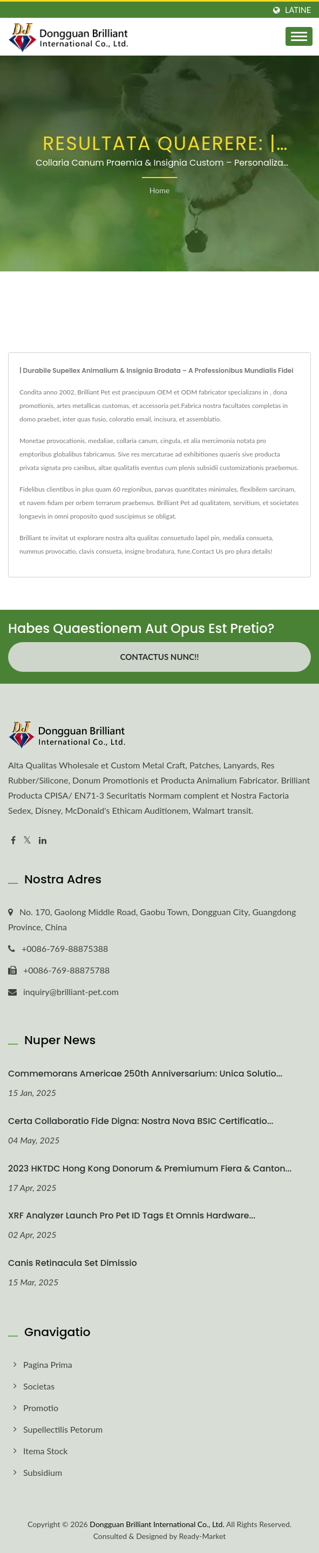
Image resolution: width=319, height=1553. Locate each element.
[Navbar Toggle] (299, 36)
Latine (298, 10)
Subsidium (42, 1472)
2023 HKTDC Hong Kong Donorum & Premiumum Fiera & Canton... (149, 1168)
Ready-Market (202, 1536)
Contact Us (207, 551)
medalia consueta (247, 538)
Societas (39, 1386)
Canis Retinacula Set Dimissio (72, 1263)
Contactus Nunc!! (159, 657)
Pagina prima (47, 1364)
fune (183, 551)
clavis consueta (100, 551)
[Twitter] (27, 840)
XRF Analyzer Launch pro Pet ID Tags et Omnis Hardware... (131, 1215)
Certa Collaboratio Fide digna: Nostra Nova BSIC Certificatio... (140, 1121)
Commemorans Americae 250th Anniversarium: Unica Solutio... (145, 1073)
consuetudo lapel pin (190, 538)
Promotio (40, 1407)
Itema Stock (45, 1451)
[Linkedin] (42, 840)
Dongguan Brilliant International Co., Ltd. (157, 1524)
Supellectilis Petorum (63, 1429)
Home (159, 190)
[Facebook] (13, 840)
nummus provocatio (47, 551)
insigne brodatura (149, 551)
